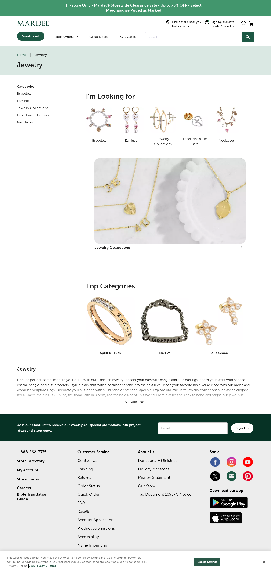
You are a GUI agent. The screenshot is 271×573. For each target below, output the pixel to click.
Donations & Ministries (157, 460)
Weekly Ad (30, 36)
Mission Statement (154, 477)
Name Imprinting (92, 545)
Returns (84, 477)
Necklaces (25, 122)
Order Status (88, 486)
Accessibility (88, 536)
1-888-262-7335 (31, 452)
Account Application (95, 520)
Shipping (85, 469)
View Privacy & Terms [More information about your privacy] (42, 565)
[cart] (251, 23)
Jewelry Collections (32, 108)
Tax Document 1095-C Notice (164, 494)
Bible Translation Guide (32, 496)
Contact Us (87, 460)
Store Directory (30, 461)
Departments (66, 37)
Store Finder (28, 479)
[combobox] (193, 37)
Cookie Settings (207, 561)
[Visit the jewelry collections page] (238, 247)
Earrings (23, 100)
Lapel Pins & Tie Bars (33, 115)
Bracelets (24, 93)
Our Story (146, 486)
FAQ (81, 503)
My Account (28, 470)
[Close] (264, 562)
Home (22, 55)
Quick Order (88, 494)
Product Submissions (96, 528)
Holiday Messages (153, 469)
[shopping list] (243, 23)
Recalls (83, 511)
